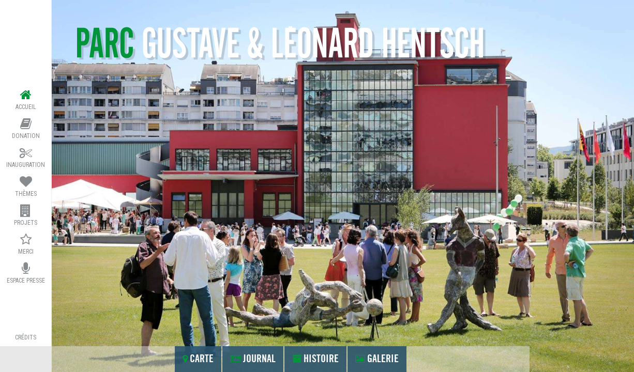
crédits (25, 337)
